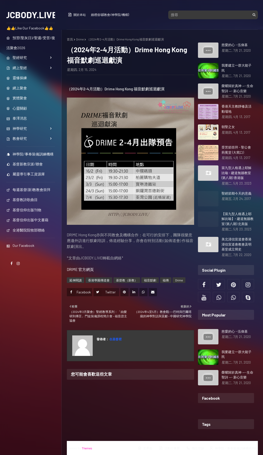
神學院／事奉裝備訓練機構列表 (233, 448)
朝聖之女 (228, 127)
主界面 (145, 448)
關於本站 (77, 15)
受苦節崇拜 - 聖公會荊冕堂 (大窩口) (236, 149)
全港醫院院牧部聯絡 (25, 230)
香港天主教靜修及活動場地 (236, 108)
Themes (87, 448)
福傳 (166, 280)
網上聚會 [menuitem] (16, 88)
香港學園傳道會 (99, 280)
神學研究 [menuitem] (16, 128)
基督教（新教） (127, 280)
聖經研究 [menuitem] (16, 57)
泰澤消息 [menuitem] (16, 118)
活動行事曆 (169, 448)
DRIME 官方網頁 (80, 269)
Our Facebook (20, 245)
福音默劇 (150, 280)
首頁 (70, 39)
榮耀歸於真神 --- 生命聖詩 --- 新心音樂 (237, 88)
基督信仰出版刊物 (23, 210)
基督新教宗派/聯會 (24, 164)
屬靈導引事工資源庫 (25, 174)
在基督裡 (115, 339)
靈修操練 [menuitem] (16, 78)
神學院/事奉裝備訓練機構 (30, 154)
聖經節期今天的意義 (236, 193)
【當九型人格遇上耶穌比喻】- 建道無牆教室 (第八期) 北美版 (238, 219)
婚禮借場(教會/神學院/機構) (110, 14)
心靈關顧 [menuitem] (16, 108)
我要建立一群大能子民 (236, 67)
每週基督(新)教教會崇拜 (28, 189)
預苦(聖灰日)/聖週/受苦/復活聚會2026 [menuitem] (30, 43)
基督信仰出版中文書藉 (27, 220)
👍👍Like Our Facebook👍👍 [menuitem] (29, 28)
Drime (80, 39)
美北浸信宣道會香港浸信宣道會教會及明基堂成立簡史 (236, 244)
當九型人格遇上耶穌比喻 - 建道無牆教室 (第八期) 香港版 (236, 173)
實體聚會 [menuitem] (16, 98)
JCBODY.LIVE (31, 14)
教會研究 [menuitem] (16, 138)
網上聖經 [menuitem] (16, 68)
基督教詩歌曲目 (22, 199)
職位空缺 (195, 448)
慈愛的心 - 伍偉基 (235, 45)
